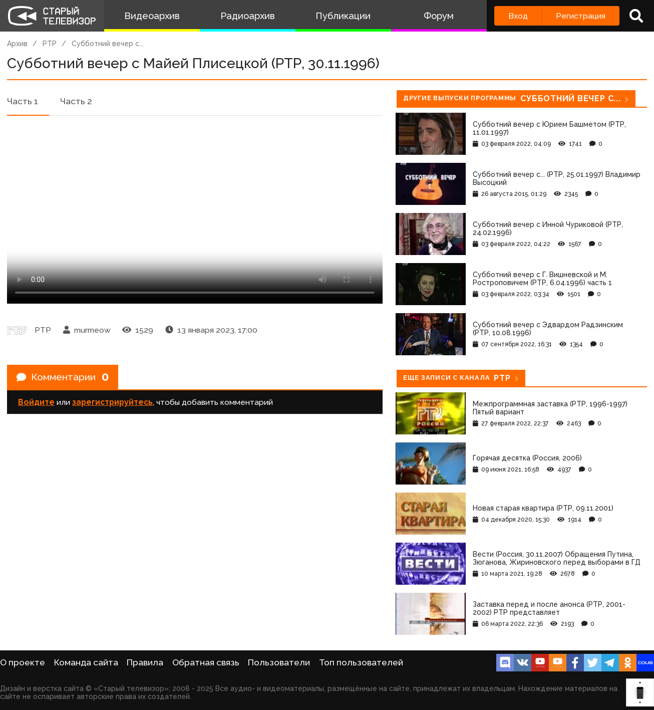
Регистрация (580, 16)
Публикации (343, 16)
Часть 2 (76, 101)
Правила (145, 662)
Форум (439, 16)
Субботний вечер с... (108, 44)
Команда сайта (86, 662)
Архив (17, 44)
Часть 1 (22, 101)
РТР (50, 44)
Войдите (36, 403)
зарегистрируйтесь (112, 403)
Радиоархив (247, 16)
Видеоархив (152, 16)
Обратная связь (205, 662)
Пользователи (279, 662)
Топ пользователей (361, 662)
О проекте (22, 662)
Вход (518, 16)
